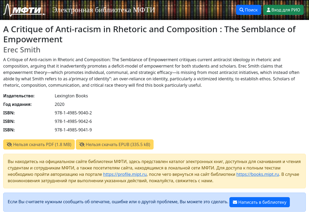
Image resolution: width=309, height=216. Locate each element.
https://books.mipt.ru (257, 174)
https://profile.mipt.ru (125, 174)
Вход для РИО (283, 10)
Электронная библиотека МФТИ (103, 10)
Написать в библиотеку (259, 202)
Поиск (249, 10)
